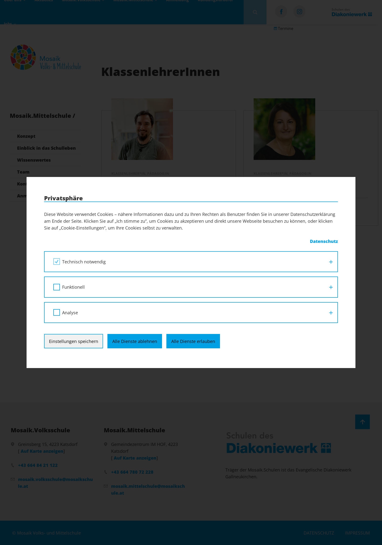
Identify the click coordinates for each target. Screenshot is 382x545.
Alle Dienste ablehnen (134, 341)
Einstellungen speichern (73, 341)
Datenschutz (324, 241)
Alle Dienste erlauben (193, 341)
